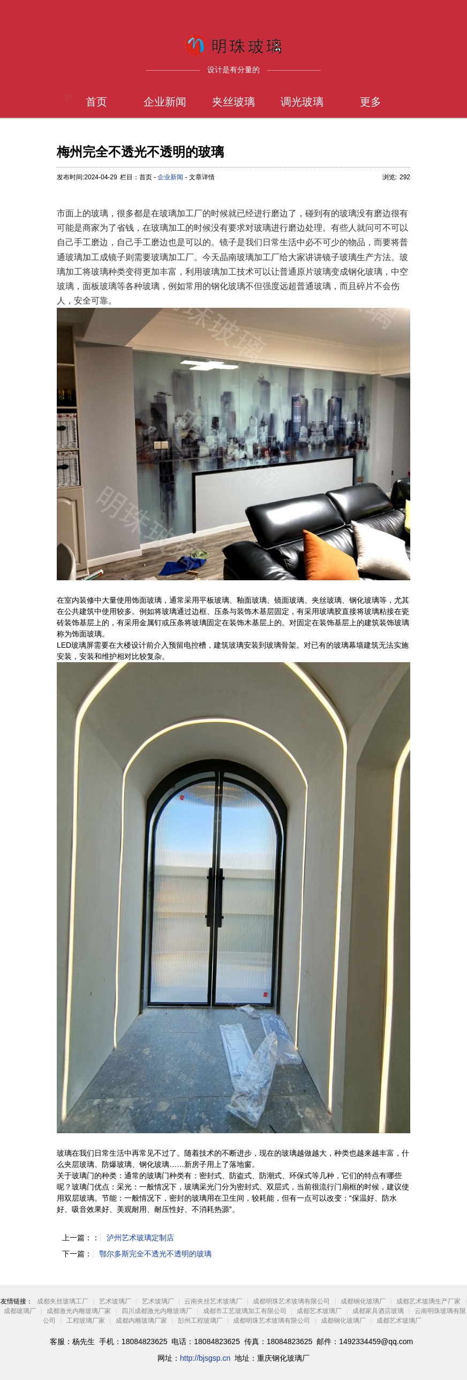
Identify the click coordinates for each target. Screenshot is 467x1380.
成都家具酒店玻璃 (378, 1311)
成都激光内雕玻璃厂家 (79, 1311)
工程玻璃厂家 (85, 1320)
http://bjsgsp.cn (205, 1358)
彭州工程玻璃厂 (200, 1320)
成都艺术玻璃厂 (319, 1311)
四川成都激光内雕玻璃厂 (157, 1311)
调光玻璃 (302, 102)
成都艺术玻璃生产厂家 (428, 1301)
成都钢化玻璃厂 (363, 1301)
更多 (370, 102)
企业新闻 (165, 102)
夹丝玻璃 (233, 102)
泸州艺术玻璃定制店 (140, 1237)
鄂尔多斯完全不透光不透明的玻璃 (155, 1253)
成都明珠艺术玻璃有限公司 (291, 1301)
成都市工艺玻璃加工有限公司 (245, 1311)
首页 (96, 102)
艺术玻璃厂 (115, 1301)
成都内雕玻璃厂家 (141, 1320)
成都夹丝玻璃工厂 (62, 1301)
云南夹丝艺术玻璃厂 (213, 1301)
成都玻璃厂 (20, 1311)
